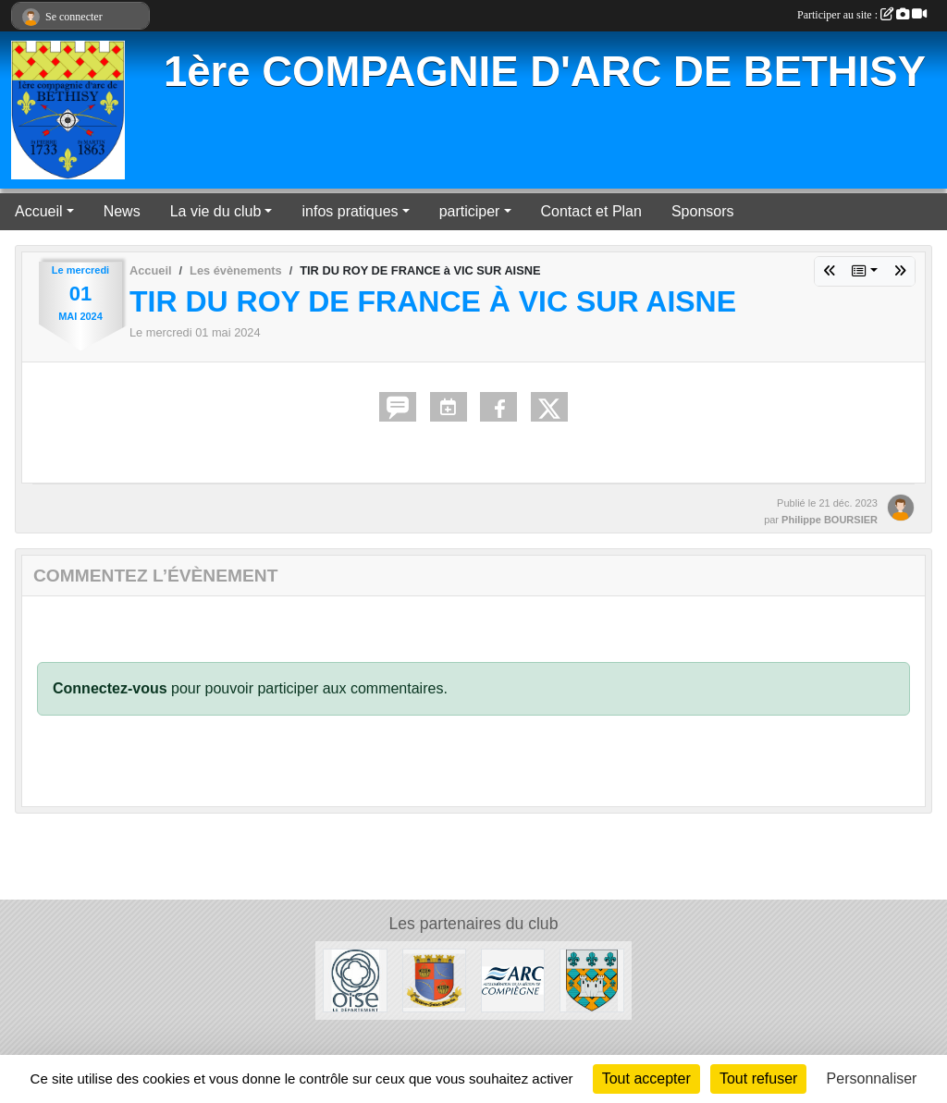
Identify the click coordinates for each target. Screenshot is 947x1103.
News (122, 211)
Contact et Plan (591, 211)
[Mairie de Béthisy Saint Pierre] (591, 979)
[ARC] (513, 979)
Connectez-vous (110, 688)
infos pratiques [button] (349, 211)
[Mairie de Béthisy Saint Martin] (434, 979)
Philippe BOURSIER (829, 519)
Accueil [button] (39, 211)
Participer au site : (862, 14)
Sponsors (702, 211)
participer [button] (469, 211)
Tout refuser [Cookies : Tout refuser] (758, 1078)
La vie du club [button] (216, 211)
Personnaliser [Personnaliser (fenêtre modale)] (872, 1078)
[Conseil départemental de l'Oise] (355, 979)
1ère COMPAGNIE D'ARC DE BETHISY (545, 71)
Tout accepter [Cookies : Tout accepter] (646, 1078)
